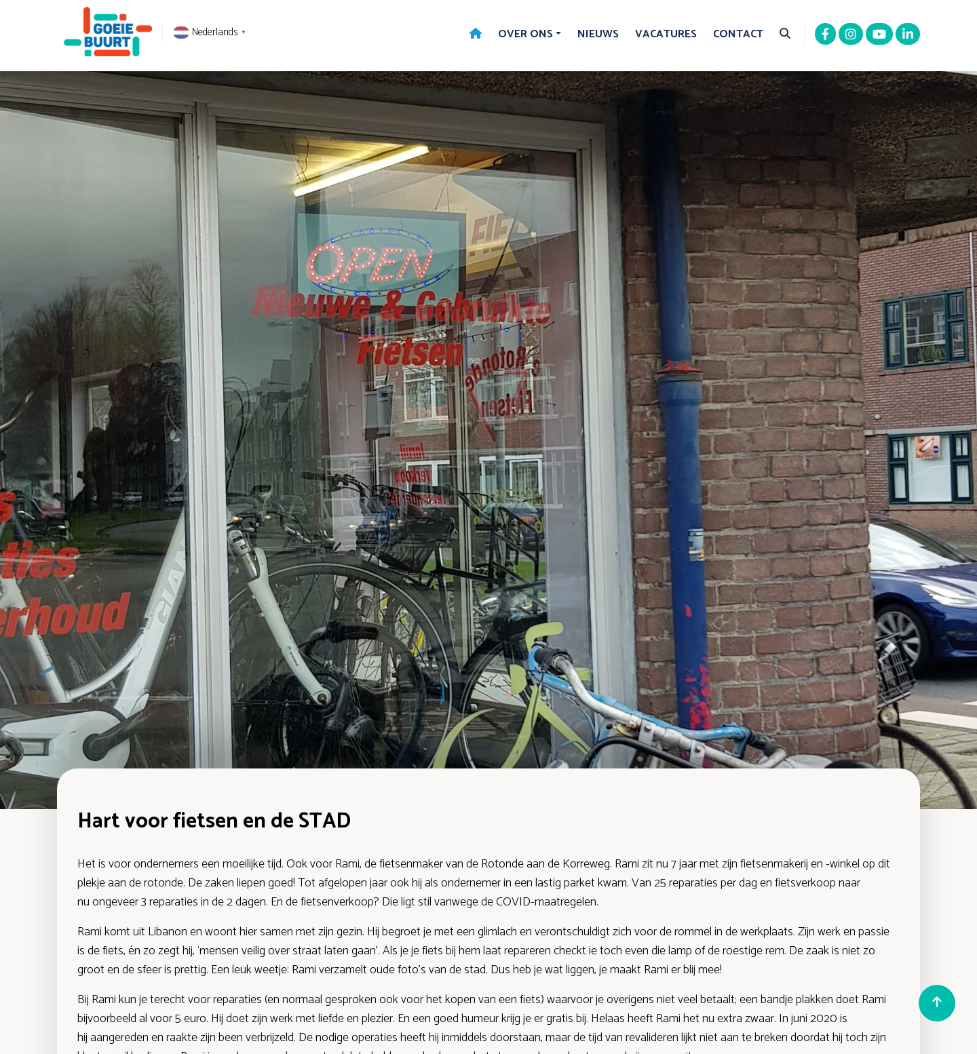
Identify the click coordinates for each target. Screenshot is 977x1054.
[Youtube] (879, 35)
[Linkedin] (908, 35)
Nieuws (598, 34)
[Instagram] (851, 35)
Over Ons (525, 34)
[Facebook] (825, 35)
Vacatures (666, 34)
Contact (738, 34)
